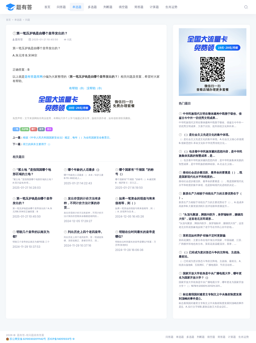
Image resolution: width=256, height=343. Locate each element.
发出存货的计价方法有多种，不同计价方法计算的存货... (82, 203)
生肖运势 (243, 336)
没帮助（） (95, 88)
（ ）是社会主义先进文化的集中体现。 (207, 134)
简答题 (221, 336)
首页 (8, 19)
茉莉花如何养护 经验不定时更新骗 (204, 235)
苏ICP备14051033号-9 (60, 338)
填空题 (211, 336)
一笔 (16, 129)
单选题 (18, 19)
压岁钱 (25, 129)
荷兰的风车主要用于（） (37, 144)
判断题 (201, 336)
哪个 (33, 129)
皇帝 (41, 129)
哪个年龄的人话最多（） (84, 170)
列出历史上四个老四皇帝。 (86, 232)
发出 (49, 129)
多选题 (190, 336)
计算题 (232, 336)
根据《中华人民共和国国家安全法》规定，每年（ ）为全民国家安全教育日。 (67, 137)
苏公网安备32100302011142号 (28, 338)
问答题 (169, 336)
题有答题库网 (34, 76)
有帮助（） (77, 88)
